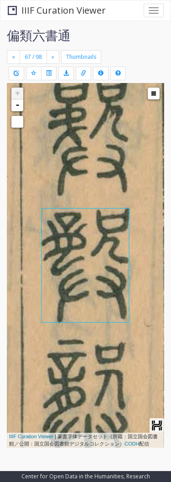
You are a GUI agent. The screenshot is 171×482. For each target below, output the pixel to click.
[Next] (53, 57)
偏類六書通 (39, 35)
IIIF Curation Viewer (57, 10)
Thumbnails (81, 57)
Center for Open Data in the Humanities (72, 476)
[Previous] (13, 57)
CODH (131, 443)
